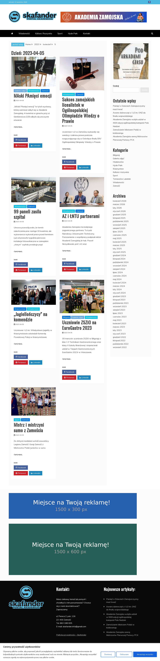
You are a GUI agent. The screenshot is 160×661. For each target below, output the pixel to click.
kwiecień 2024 (119, 282)
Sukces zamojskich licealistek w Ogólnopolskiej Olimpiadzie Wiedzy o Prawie (80, 110)
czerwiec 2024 (119, 275)
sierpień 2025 (119, 228)
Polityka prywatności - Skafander (71, 635)
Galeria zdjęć (20, 90)
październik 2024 (120, 262)
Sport (60, 33)
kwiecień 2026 (119, 201)
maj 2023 (117, 320)
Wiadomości (24, 33)
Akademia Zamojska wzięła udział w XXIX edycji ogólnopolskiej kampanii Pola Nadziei (131, 122)
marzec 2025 (119, 245)
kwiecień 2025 (119, 242)
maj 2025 (117, 238)
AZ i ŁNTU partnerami (81, 216)
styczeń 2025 (119, 252)
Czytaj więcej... (18, 127)
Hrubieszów (118, 162)
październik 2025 (120, 221)
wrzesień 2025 (120, 225)
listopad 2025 (119, 218)
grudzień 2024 (119, 255)
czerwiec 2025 (119, 235)
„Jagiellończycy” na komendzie (30, 317)
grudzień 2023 (119, 296)
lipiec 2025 (118, 231)
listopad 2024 (119, 258)
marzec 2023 (119, 327)
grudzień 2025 (119, 214)
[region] (80, 652)
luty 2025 (117, 248)
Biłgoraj (66, 317)
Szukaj (116, 86)
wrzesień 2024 (120, 265)
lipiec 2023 (118, 313)
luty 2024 (117, 289)
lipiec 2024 (118, 272)
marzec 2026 (119, 204)
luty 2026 (117, 208)
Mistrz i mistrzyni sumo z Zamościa (29, 427)
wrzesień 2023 (120, 306)
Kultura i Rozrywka (43, 33)
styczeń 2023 (119, 333)
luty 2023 (117, 330)
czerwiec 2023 (119, 316)
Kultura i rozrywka (121, 172)
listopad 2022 (119, 340)
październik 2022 (120, 344)
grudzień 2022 (119, 337)
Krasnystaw (20, 309)
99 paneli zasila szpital (27, 214)
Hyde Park (73, 33)
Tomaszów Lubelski (122, 179)
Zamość (45, 90)
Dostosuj (108, 654)
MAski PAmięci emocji (33, 95)
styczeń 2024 (119, 293)
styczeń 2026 (119, 211)
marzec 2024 (119, 286)
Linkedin (35, 145)
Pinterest (21, 145)
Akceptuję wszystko (145, 654)
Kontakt (86, 33)
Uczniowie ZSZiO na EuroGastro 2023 (79, 325)
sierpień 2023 (119, 310)
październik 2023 (120, 303)
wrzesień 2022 (120, 347)
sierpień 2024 (119, 269)
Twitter (35, 140)
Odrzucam (124, 654)
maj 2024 (117, 279)
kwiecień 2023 (119, 323)
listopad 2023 (119, 299)
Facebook (149, 2)
